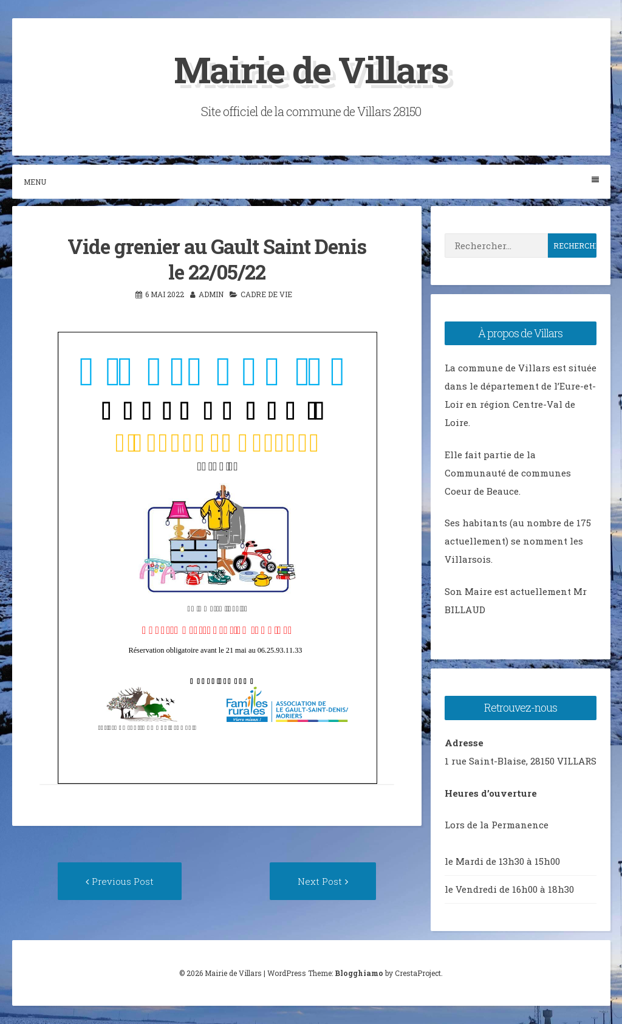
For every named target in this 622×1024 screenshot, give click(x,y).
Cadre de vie (266, 294)
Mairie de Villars (311, 69)
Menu (311, 181)
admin (211, 294)
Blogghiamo (359, 973)
